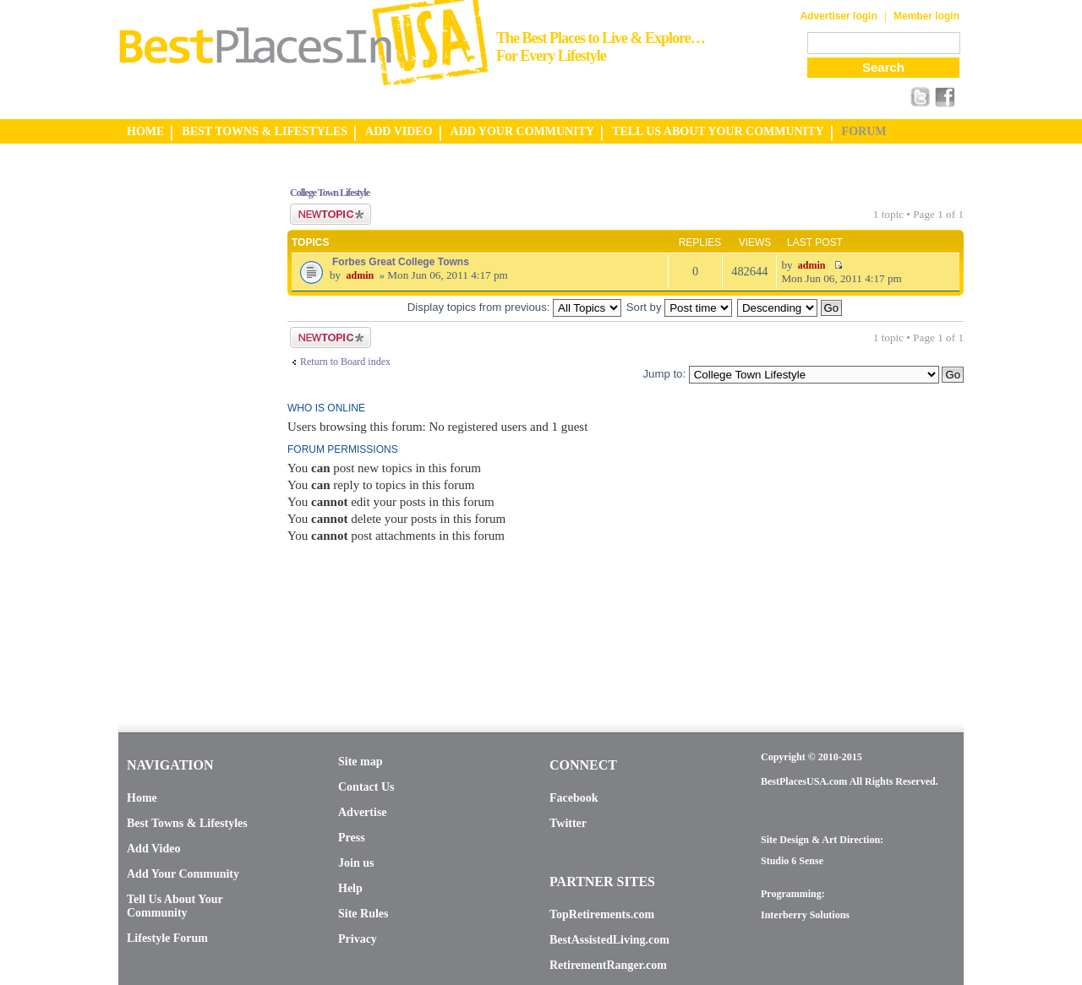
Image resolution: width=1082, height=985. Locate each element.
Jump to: (664, 373)
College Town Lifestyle (329, 193)
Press (351, 837)
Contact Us (366, 787)
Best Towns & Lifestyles (187, 823)
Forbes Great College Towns (400, 262)
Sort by (679, 307)
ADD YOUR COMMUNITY (523, 131)
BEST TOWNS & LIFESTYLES (264, 131)
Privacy (357, 939)
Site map (360, 761)
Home (142, 798)
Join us (356, 863)
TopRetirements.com (601, 914)
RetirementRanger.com (608, 965)
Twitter (568, 823)
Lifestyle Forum (167, 938)
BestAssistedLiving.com (609, 939)
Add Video (153, 848)
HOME (145, 131)
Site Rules (363, 913)
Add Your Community (183, 874)
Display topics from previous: (514, 307)
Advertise (362, 812)
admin (360, 275)
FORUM (864, 131)
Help (350, 888)
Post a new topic (330, 214)
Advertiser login (838, 16)
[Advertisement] (186, 424)
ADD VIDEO (398, 131)
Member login (926, 16)
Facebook (573, 798)
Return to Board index (345, 361)
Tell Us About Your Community (174, 906)
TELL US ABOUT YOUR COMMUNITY (717, 131)
